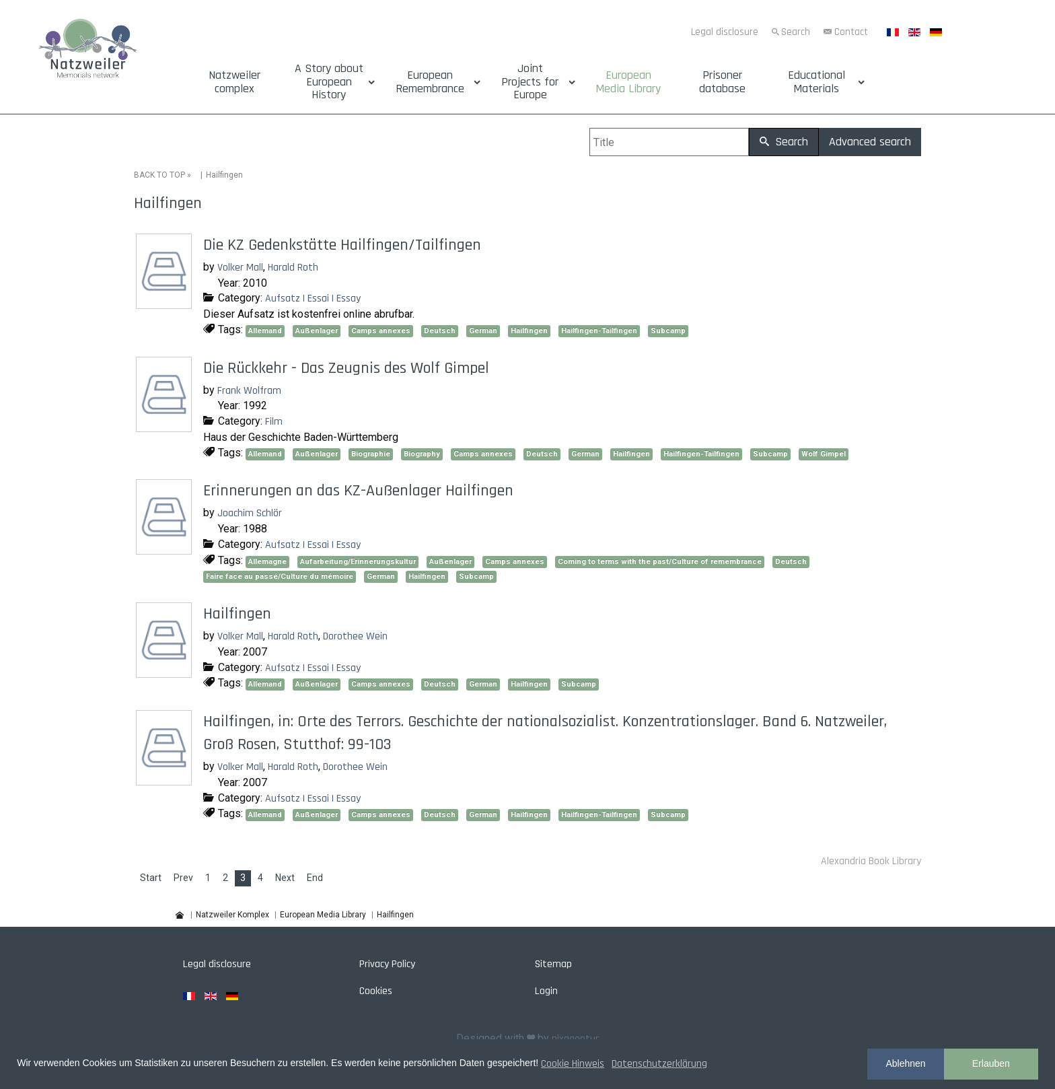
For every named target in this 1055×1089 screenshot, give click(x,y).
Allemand (265, 330)
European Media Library (628, 82)
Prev (183, 877)
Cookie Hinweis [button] (572, 1064)
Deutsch (440, 330)
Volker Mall (240, 267)
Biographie (370, 454)
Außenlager (316, 330)
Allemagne (267, 561)
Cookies (375, 991)
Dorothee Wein (355, 636)
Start (150, 877)
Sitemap (553, 964)
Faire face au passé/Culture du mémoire (279, 576)
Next (285, 877)
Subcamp (668, 330)
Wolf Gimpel (823, 454)
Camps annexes (380, 330)
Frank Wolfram (249, 391)
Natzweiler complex (234, 82)
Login (546, 991)
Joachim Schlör (249, 513)
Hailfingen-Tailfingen (599, 330)
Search (795, 32)
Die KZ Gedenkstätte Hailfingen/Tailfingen (342, 245)
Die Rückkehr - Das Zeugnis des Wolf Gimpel (346, 368)
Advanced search (870, 141)
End (315, 877)
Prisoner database (722, 82)
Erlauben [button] (991, 1063)
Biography (422, 454)
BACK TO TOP (159, 175)
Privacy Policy (387, 964)
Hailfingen (529, 330)
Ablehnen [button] (905, 1063)
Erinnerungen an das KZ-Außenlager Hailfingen (358, 491)
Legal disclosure (724, 32)
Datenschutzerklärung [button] (659, 1064)
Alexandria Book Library (871, 861)
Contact (851, 32)
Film (274, 422)
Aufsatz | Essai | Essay (313, 298)
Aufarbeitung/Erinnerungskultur (358, 561)
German (483, 330)
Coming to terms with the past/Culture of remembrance (660, 561)
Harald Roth (293, 267)
